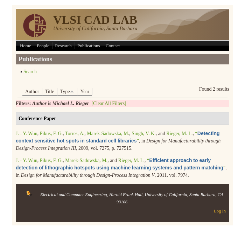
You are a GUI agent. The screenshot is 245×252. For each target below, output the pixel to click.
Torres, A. (74, 133)
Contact (113, 45)
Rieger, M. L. (179, 133)
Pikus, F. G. (51, 133)
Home (25, 45)
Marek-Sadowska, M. (108, 133)
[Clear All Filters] (108, 103)
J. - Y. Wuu (26, 133)
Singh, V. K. (143, 133)
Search (30, 71)
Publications (88, 45)
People (43, 45)
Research (63, 45)
